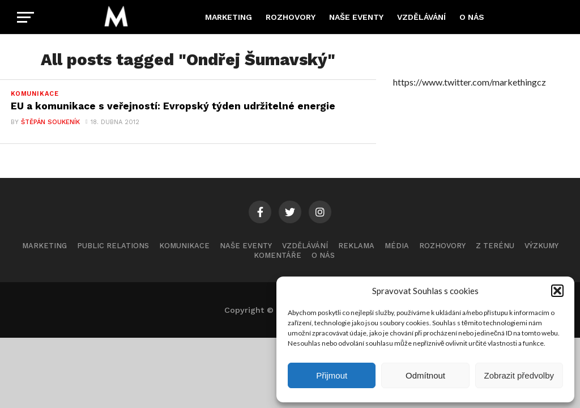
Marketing (228, 17)
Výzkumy (541, 246)
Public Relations (113, 246)
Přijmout (331, 375)
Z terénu (495, 246)
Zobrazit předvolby (519, 375)
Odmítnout (425, 375)
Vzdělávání (421, 17)
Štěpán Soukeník (49, 122)
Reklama (356, 246)
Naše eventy (356, 17)
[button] (557, 290)
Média (397, 246)
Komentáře (277, 256)
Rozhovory (290, 17)
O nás (471, 17)
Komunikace (184, 246)
